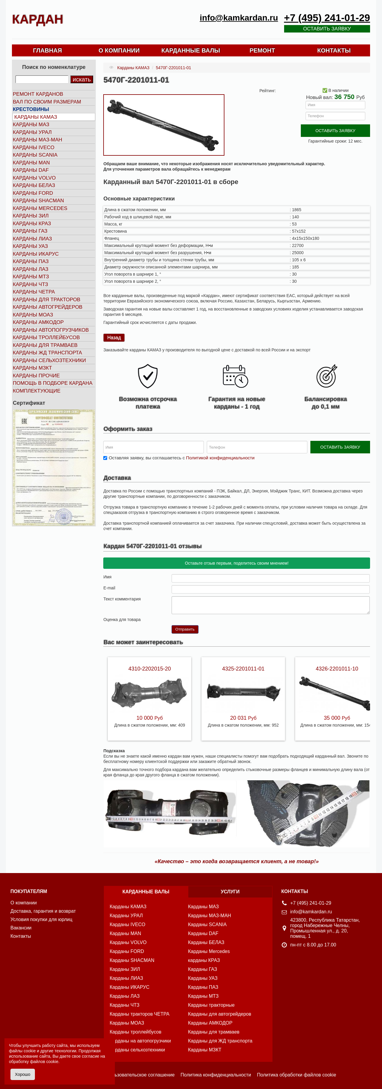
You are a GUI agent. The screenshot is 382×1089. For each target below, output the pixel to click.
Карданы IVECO (33, 147)
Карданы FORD (33, 193)
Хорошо (22, 1074)
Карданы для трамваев (45, 345)
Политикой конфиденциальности (220, 457)
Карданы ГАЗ (30, 231)
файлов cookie (44, 1061)
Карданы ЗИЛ (31, 216)
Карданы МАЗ (31, 124)
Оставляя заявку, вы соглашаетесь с (181, 457)
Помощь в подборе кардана (53, 383)
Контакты (20, 936)
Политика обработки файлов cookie (296, 1074)
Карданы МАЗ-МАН (37, 140)
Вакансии (21, 927)
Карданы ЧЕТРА (34, 292)
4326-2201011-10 (337, 669)
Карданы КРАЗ (32, 223)
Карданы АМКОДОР (38, 322)
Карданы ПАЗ (31, 261)
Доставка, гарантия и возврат (43, 911)
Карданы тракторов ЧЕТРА (140, 1014)
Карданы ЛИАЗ (32, 239)
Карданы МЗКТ (32, 368)
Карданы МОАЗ (33, 315)
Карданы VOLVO (34, 178)
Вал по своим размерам (47, 102)
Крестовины (31, 109)
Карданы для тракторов (46, 299)
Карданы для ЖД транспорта (220, 1040)
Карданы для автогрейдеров (219, 1014)
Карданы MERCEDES (40, 208)
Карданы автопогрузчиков (51, 330)
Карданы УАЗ (30, 246)
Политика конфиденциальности (216, 1074)
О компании (23, 902)
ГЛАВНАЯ (47, 50)
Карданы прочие (36, 376)
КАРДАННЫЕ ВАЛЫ (190, 50)
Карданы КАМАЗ (35, 117)
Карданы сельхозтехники (49, 360)
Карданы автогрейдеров (47, 307)
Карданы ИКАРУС (36, 254)
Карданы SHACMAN (38, 200)
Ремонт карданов (38, 94)
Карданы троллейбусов (46, 337)
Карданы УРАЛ (32, 132)
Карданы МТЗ (31, 276)
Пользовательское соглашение (140, 1074)
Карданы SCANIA (35, 155)
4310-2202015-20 (149, 669)
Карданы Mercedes (209, 951)
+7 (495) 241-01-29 (327, 17)
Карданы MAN (31, 163)
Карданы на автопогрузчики (140, 1040)
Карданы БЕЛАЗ (34, 185)
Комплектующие (37, 391)
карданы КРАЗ (204, 960)
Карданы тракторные (211, 1005)
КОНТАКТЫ (334, 50)
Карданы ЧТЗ (30, 284)
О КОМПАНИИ (119, 50)
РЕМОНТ (262, 50)
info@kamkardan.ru (239, 17)
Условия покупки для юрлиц (41, 919)
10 (198, 619)
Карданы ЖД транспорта (47, 353)
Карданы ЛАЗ (30, 269)
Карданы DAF (31, 170)
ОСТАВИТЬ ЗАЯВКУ (335, 130)
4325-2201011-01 (243, 669)
